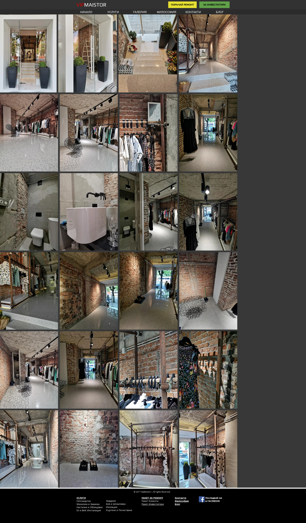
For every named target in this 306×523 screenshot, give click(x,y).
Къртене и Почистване (119, 510)
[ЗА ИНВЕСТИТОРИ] (214, 4)
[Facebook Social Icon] (202, 499)
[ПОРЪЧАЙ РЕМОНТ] (182, 4)
